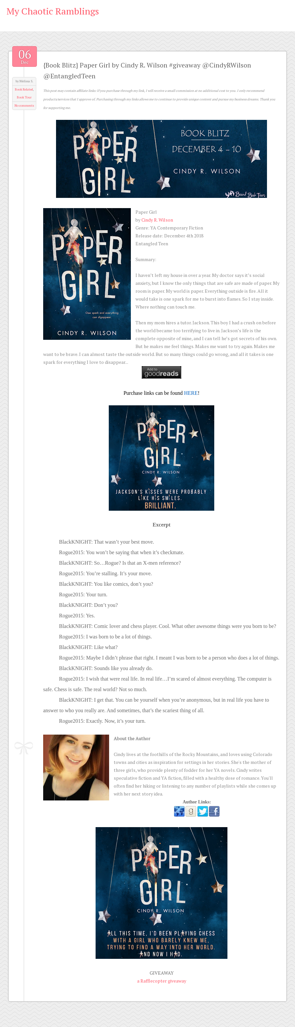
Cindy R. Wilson (157, 220)
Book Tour (24, 97)
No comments (24, 105)
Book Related (24, 89)
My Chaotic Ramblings (53, 11)
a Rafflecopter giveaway (161, 981)
